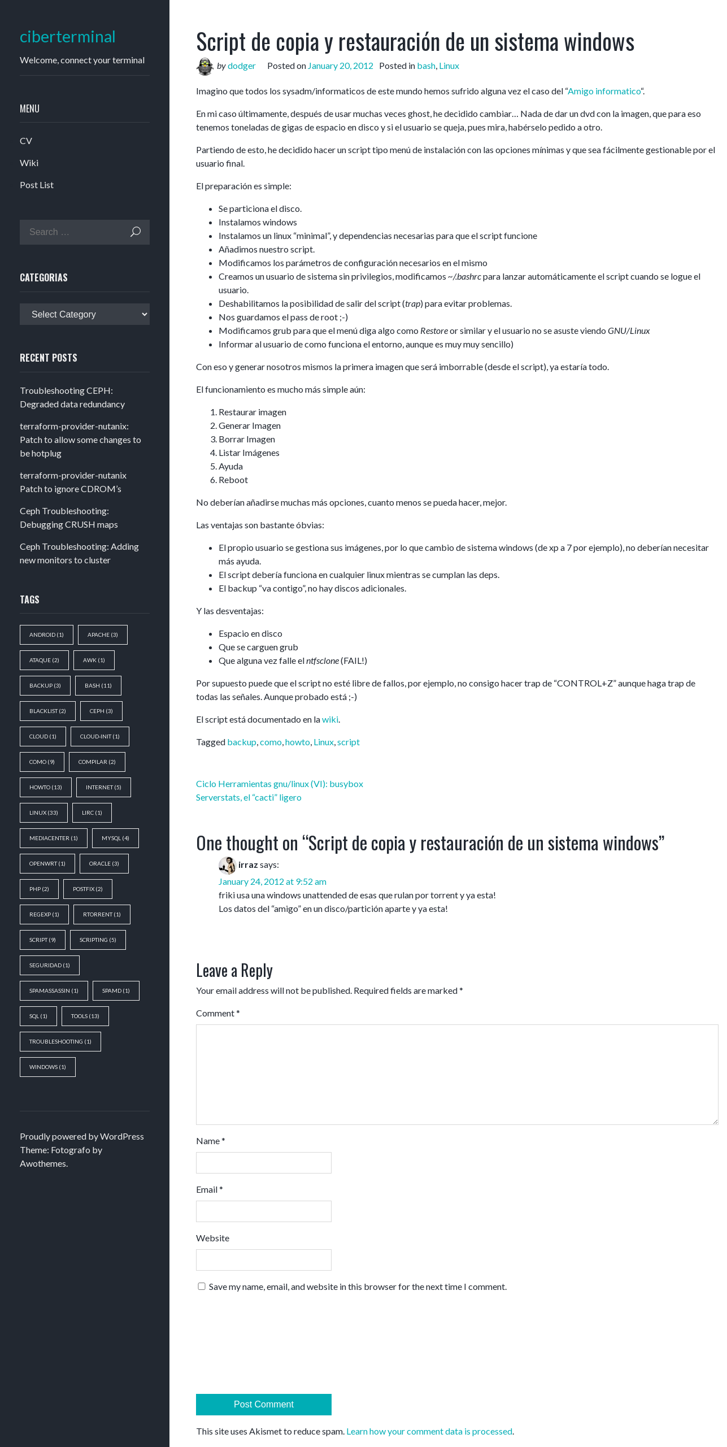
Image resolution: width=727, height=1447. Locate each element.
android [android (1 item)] (46, 634)
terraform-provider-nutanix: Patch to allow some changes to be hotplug (80, 439)
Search (135, 232)
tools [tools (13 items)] (85, 1016)
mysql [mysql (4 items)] (115, 838)
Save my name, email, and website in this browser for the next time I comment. (358, 1286)
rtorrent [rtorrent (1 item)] (102, 914)
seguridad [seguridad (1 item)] (49, 965)
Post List (37, 184)
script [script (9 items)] (42, 939)
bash (426, 65)
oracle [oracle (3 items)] (104, 863)
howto (297, 741)
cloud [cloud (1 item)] (42, 736)
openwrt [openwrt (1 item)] (47, 863)
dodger (242, 65)
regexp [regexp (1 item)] (44, 914)
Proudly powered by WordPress (82, 1136)
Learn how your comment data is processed (429, 1431)
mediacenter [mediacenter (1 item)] (53, 838)
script (348, 741)
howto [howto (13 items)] (45, 787)
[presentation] (242, 1347)
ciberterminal (68, 36)
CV (26, 140)
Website (212, 1237)
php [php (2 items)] (39, 888)
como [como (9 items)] (42, 761)
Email (209, 1189)
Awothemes (43, 1163)
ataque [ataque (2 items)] (44, 660)
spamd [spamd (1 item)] (116, 990)
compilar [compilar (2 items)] (97, 761)
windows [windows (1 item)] (47, 1066)
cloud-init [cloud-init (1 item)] (100, 736)
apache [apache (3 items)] (103, 634)
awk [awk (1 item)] (94, 660)
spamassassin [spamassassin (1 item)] (54, 990)
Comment (218, 1012)
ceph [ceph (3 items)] (101, 710)
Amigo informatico (604, 90)
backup (241, 741)
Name (210, 1140)
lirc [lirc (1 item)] (92, 812)
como (271, 741)
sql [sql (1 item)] (38, 1016)
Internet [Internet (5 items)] (103, 787)
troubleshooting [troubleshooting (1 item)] (60, 1041)
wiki (330, 719)
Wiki (29, 162)
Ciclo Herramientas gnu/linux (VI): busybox (279, 783)
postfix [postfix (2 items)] (88, 888)
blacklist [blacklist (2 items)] (47, 710)
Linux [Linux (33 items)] (43, 812)
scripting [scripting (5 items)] (98, 939)
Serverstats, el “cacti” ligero (249, 797)
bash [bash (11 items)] (98, 685)
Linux (449, 65)
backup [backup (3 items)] (45, 685)
